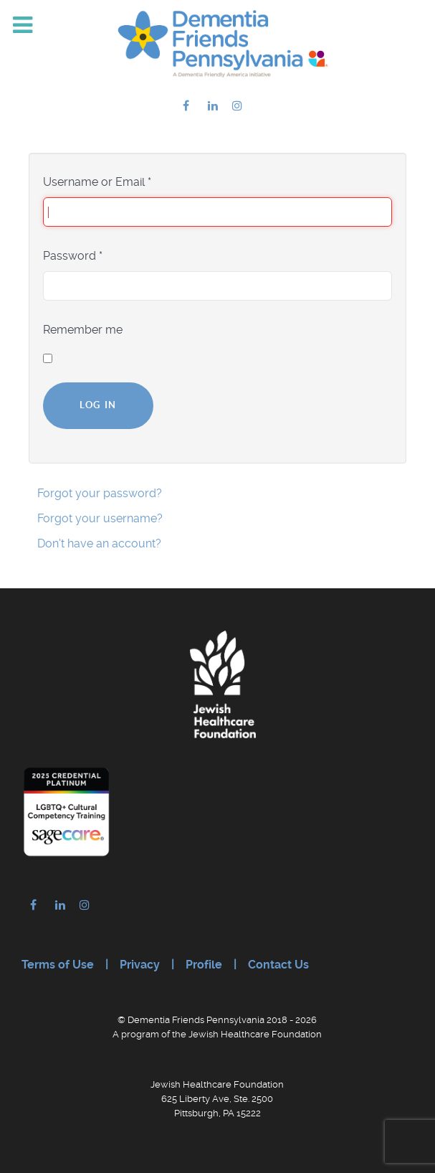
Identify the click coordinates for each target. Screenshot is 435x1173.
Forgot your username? (100, 518)
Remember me (83, 329)
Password (72, 256)
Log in (98, 405)
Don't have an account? (99, 543)
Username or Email (97, 182)
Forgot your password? (99, 493)
